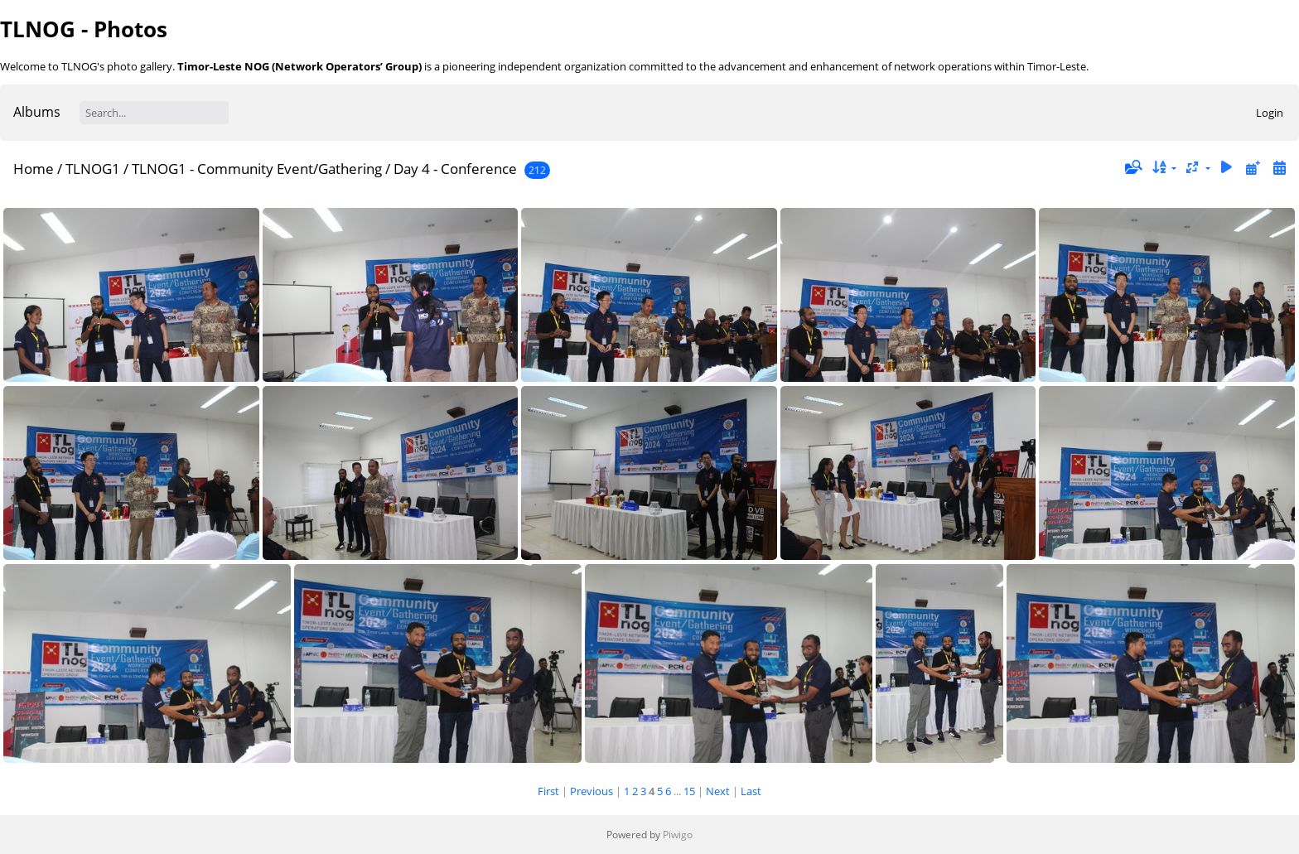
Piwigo (678, 834)
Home (33, 168)
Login (1269, 112)
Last (751, 791)
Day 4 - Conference (455, 168)
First (548, 791)
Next (718, 791)
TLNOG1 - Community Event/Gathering (257, 168)
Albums (36, 112)
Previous (591, 791)
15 (689, 791)
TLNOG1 (92, 168)
